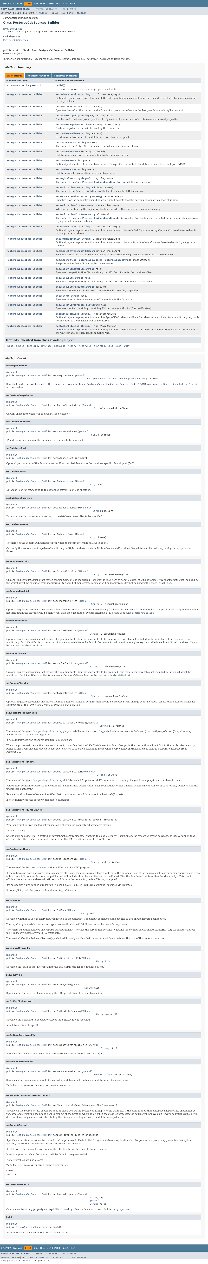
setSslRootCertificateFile (73, 305)
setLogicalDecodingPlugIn (72, 178)
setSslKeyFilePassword (70, 286)
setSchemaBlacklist (68, 226)
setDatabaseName (66, 142)
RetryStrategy (94, 196)
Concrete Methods (65, 75)
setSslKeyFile (65, 278)
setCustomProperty (67, 115)
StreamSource (15, 85)
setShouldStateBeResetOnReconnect (78, 251)
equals (20, 346)
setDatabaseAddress (68, 133)
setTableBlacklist (67, 314)
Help (72, 3)
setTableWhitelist (67, 326)
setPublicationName (68, 187)
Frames (40, 9)
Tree (42, 3)
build (59, 85)
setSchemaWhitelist (68, 238)
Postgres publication (88, 191)
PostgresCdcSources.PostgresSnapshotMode (104, 260)
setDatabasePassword (69, 151)
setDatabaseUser (66, 169)
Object (18, 53)
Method (43, 13)
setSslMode (63, 295)
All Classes (69, 9)
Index (65, 3)
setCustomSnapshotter (69, 124)
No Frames (51, 9)
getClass (46, 346)
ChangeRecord (33, 85)
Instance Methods (38, 75)
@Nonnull (11, 372)
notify (72, 346)
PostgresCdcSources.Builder (24, 94)
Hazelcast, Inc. (26, 1260)
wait (110, 346)
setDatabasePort (66, 160)
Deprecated (53, 3)
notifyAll (85, 346)
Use (36, 3)
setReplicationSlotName (71, 214)
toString (99, 346)
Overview (6, 3)
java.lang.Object (12, 29)
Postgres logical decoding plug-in (103, 182)
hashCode (59, 346)
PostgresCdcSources (15, 40)
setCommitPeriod (66, 106)
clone (9, 346)
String (86, 94)
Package (17, 3)
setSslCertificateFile (70, 269)
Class (88, 124)
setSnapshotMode (66, 260)
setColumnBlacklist (68, 94)
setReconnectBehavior (69, 196)
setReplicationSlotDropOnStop (75, 205)
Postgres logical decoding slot (101, 218)
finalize (32, 346)
